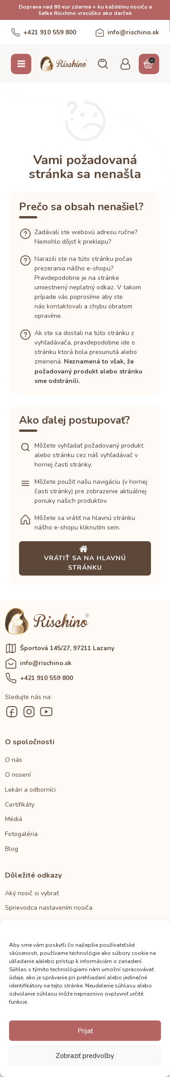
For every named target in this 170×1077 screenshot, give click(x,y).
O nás (13, 760)
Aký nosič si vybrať (32, 893)
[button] (102, 63)
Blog (11, 849)
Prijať (85, 1030)
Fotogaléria (21, 834)
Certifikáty (19, 804)
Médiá (13, 819)
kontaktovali (64, 306)
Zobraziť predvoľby (85, 1055)
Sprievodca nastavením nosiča (48, 907)
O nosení (18, 774)
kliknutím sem (99, 527)
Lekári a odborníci (30, 789)
